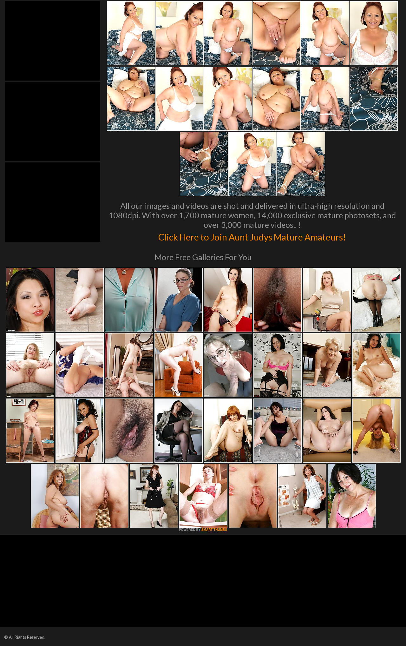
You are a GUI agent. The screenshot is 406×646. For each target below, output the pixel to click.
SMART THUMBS (214, 529)
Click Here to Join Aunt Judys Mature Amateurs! (252, 236)
